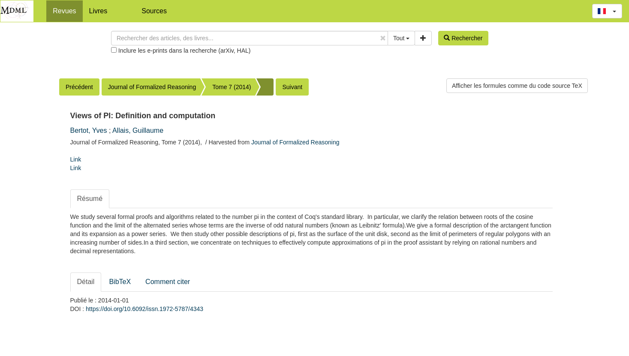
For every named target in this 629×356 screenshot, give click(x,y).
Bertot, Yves (88, 130)
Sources (154, 11)
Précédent (79, 87)
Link (75, 159)
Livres (98, 11)
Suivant (292, 87)
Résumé (90, 198)
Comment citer (167, 281)
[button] (607, 11)
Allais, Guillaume (137, 130)
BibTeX (120, 281)
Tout (401, 38)
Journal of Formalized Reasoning (152, 87)
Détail (86, 281)
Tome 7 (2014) (231, 87)
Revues (64, 11)
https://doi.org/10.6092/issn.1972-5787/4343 (144, 308)
